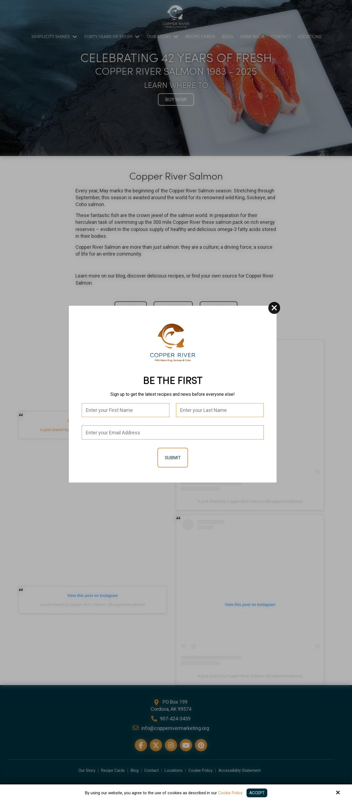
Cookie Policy (230, 792)
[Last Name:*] (220, 413)
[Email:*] (173, 435)
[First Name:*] (126, 413)
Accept (257, 792)
